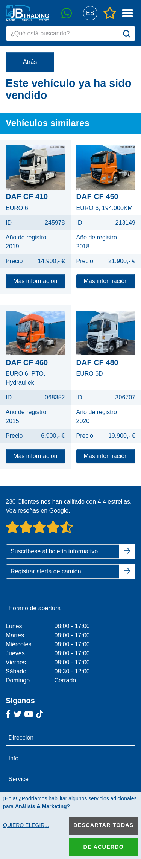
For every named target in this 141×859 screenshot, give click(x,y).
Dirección (21, 737)
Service (19, 779)
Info (14, 758)
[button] (90, 13)
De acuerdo (103, 847)
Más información (35, 281)
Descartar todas (103, 825)
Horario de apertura (35, 608)
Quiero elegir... (26, 825)
